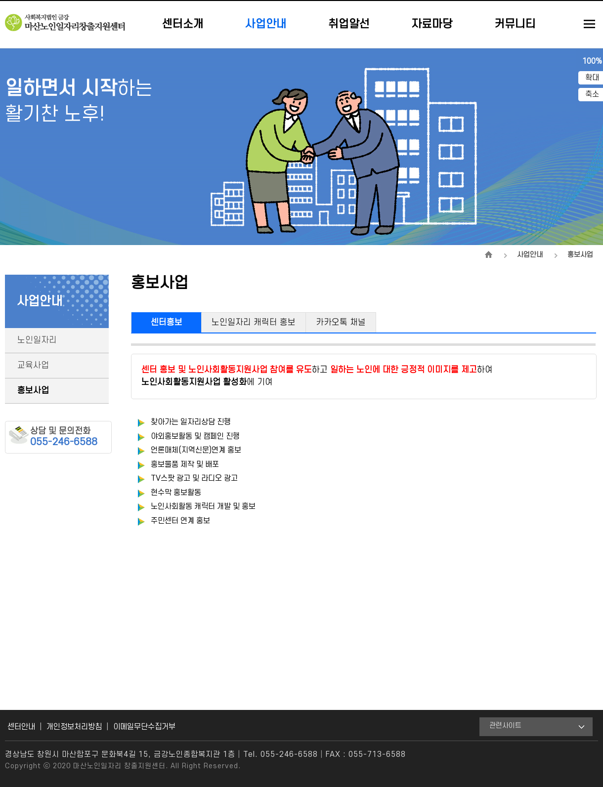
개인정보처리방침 (74, 726)
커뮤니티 (515, 24)
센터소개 (183, 24)
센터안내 (21, 726)
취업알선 (349, 24)
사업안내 (266, 24)
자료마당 (432, 24)
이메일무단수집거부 (144, 726)
